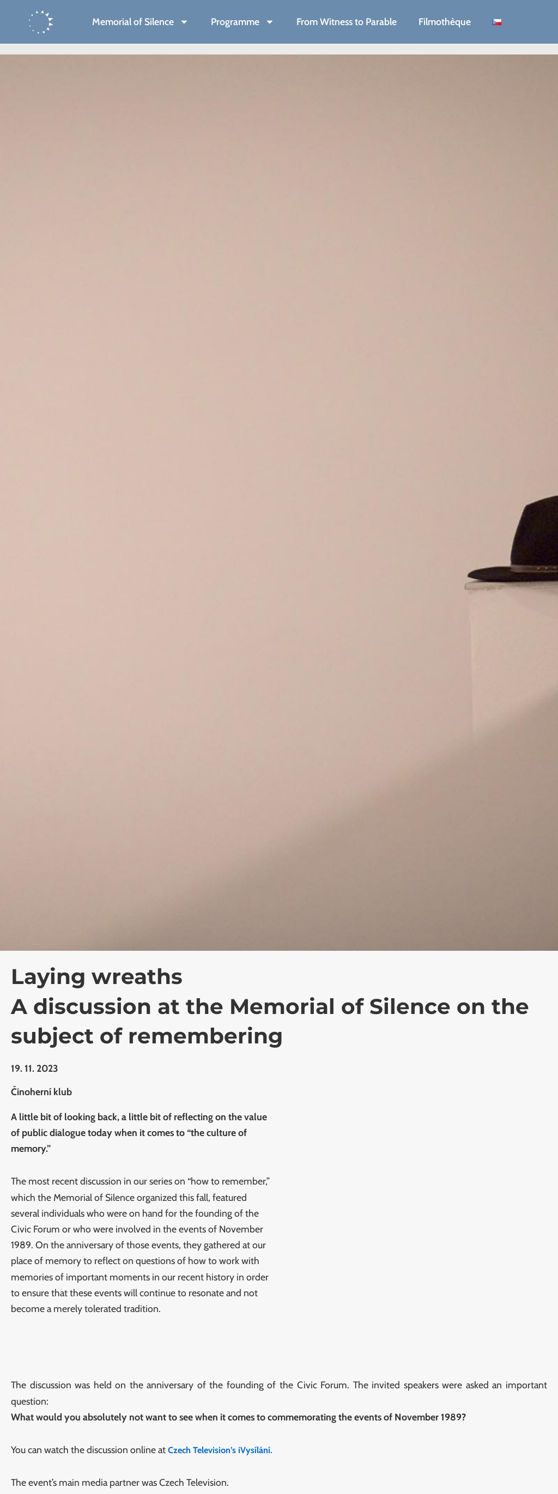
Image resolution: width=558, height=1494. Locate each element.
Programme (243, 21)
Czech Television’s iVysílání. (224, 1449)
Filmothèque (444, 21)
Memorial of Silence (140, 21)
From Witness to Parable (346, 21)
